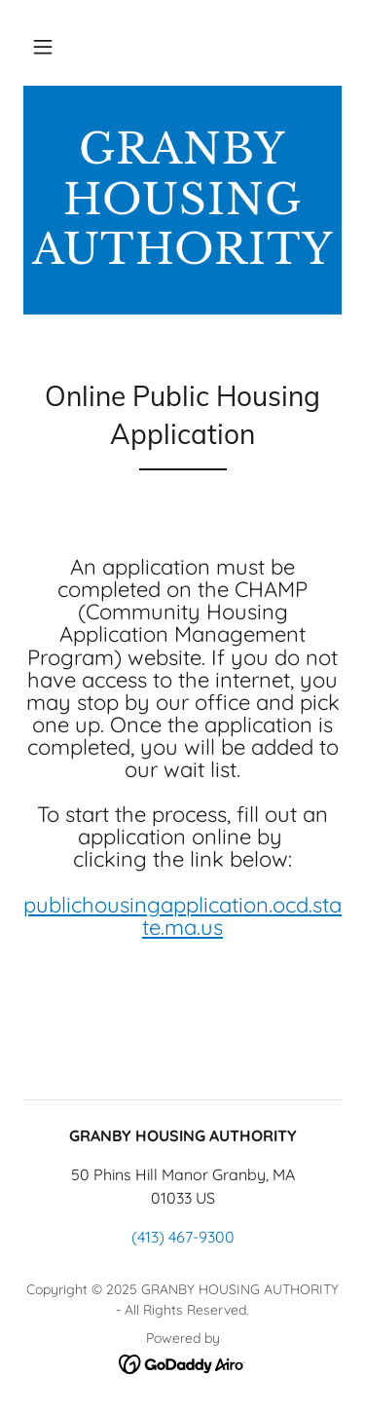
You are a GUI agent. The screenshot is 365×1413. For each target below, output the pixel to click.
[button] (42, 46)
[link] (182, 200)
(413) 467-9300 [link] (183, 1236)
